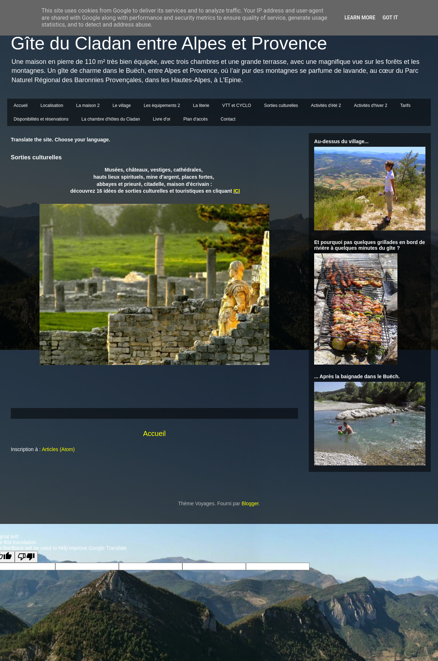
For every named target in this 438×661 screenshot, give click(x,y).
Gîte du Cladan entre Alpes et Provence (169, 43)
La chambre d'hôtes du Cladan (110, 119)
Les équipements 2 (162, 105)
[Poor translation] (26, 557)
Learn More (359, 17)
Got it (390, 17)
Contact (227, 119)
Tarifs (405, 105)
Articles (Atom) (58, 449)
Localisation (52, 105)
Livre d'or (162, 119)
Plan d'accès (195, 119)
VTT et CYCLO (236, 105)
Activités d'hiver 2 (370, 105)
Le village (121, 105)
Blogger (250, 503)
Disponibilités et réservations (41, 119)
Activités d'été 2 (326, 105)
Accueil (21, 105)
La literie (201, 105)
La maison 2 (87, 105)
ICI (236, 191)
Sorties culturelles (281, 105)
